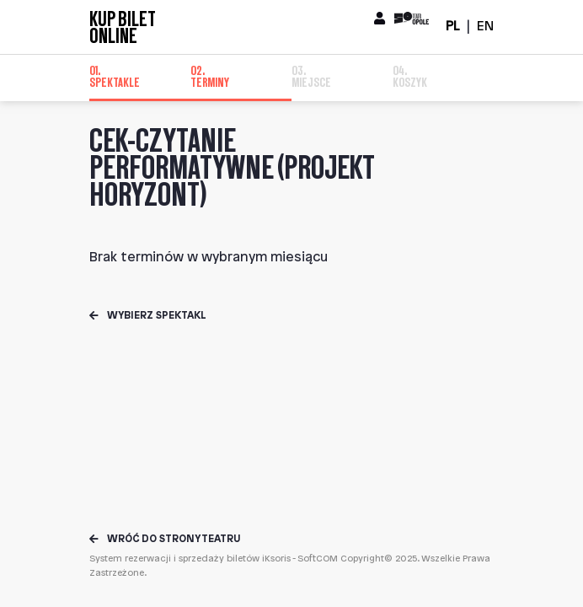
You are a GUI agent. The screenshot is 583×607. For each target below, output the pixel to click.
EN (485, 26)
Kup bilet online (122, 27)
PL (452, 26)
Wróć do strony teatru (164, 539)
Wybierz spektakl (147, 315)
